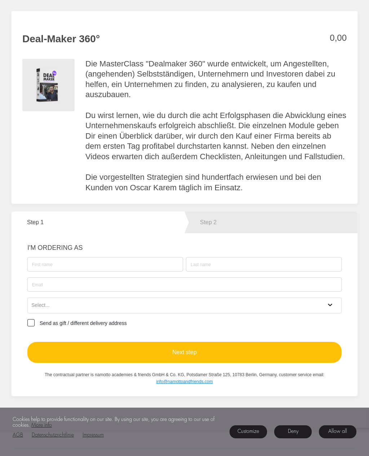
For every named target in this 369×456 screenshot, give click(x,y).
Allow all (337, 431)
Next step (184, 352)
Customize (248, 431)
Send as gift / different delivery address (83, 323)
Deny (293, 431)
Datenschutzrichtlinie (53, 435)
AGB (18, 435)
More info (41, 425)
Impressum (93, 435)
